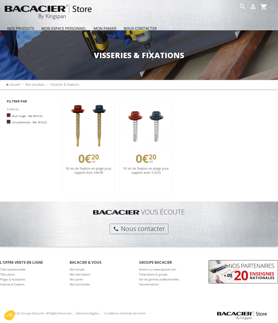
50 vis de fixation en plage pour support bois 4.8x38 (88, 170)
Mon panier (76, 279)
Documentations (149, 284)
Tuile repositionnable (13, 269)
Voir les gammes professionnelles (159, 279)
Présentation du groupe (153, 274)
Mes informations (80, 274)
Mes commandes (80, 284)
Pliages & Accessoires (12, 279)
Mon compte (77, 269)
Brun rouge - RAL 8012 (27, 116)
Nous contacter (139, 228)
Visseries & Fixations (12, 284)
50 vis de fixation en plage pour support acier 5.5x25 (146, 170)
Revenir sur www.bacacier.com (157, 269)
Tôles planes (7, 274)
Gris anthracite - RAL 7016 (29, 122)
